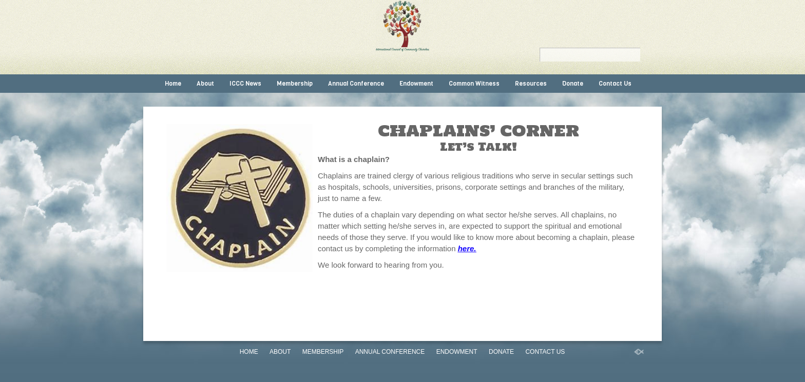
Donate (572, 83)
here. (467, 248)
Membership (295, 83)
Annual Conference (356, 83)
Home (173, 83)
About (205, 83)
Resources (531, 83)
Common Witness (474, 83)
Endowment (416, 83)
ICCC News (245, 83)
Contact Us (615, 83)
